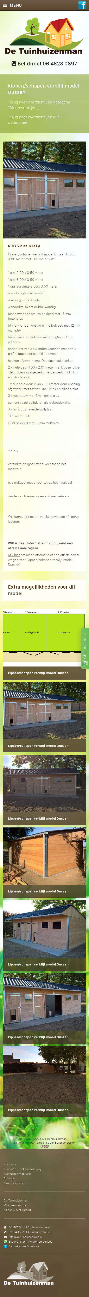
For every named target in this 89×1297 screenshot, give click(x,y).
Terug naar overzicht (26, 102)
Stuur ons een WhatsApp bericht (30, 1241)
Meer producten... (16, 1183)
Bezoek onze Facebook (24, 1246)
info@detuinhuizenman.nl (25, 1237)
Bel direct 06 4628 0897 (44, 63)
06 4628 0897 (19, 1227)
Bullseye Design (65, 1142)
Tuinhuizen (11, 1164)
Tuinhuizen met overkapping (22, 1169)
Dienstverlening (23, 1142)
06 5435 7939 (19, 1232)
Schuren (9, 1178)
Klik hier (14, 555)
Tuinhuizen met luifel (17, 1174)
